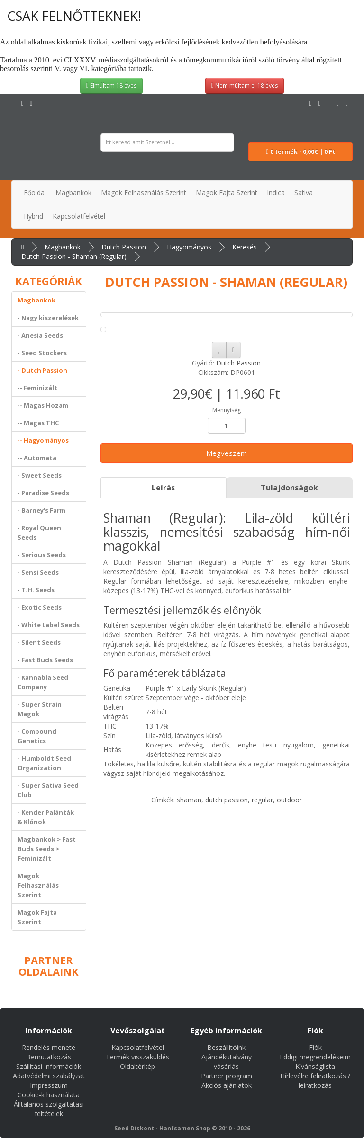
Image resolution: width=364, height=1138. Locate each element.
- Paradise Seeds (43, 493)
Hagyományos (189, 246)
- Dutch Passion (42, 370)
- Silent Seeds (39, 642)
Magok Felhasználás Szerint (38, 885)
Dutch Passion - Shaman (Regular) (74, 256)
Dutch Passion (123, 246)
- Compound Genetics (37, 736)
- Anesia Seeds (40, 335)
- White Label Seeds (49, 625)
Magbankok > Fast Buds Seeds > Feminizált (47, 848)
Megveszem (226, 453)
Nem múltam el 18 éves (244, 85)
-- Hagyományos (43, 440)
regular (262, 799)
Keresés (244, 246)
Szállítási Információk (48, 1066)
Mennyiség (226, 410)
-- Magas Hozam (43, 405)
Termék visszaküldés (137, 1056)
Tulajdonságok (289, 487)
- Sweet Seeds (40, 475)
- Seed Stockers (42, 352)
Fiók (315, 1047)
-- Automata (37, 457)
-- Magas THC (38, 422)
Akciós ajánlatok (226, 1085)
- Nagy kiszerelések (48, 317)
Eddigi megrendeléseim (315, 1056)
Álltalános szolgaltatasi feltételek (49, 1109)
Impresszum (49, 1085)
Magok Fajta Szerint (37, 917)
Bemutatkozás (48, 1056)
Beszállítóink (226, 1047)
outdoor (289, 799)
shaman (189, 799)
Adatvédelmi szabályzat (49, 1075)
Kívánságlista (315, 1066)
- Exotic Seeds (40, 607)
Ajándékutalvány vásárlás (226, 1061)
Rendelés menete (48, 1047)
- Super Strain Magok (40, 709)
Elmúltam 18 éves (111, 85)
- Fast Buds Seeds (45, 660)
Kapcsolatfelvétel (137, 1047)
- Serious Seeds (42, 555)
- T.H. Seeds (36, 590)
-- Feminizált (37, 387)
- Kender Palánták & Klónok (46, 817)
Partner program (226, 1075)
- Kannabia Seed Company (43, 682)
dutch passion (226, 799)
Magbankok (63, 246)
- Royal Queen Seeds (39, 533)
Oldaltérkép (137, 1066)
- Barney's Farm (41, 510)
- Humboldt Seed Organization (44, 763)
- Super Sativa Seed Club (48, 790)
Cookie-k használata (49, 1094)
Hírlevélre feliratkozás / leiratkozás (315, 1080)
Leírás (163, 487)
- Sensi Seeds (38, 572)
